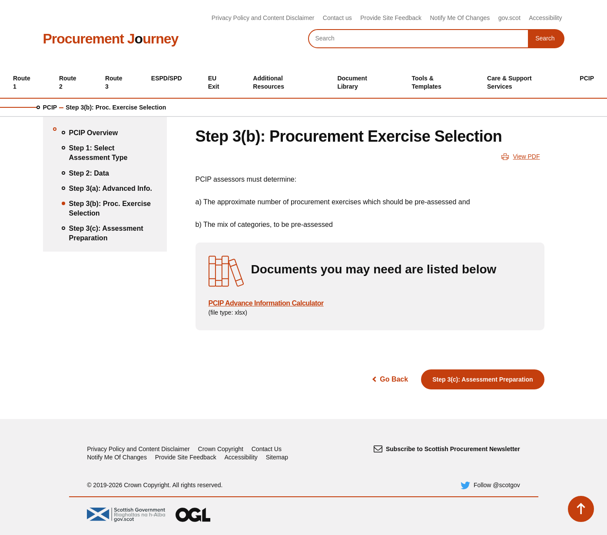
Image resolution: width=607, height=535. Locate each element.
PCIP (50, 107)
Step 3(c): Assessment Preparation (482, 379)
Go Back (394, 379)
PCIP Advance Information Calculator (266, 303)
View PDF (526, 156)
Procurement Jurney (111, 39)
